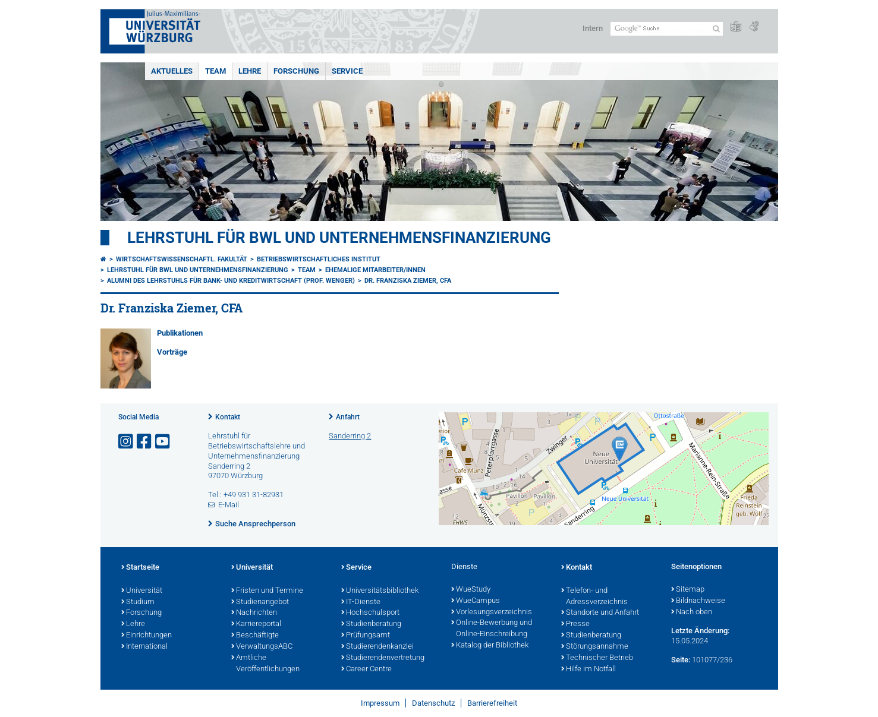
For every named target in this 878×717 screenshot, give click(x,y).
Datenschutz (433, 703)
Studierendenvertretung (382, 658)
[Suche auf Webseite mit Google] (666, 29)
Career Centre (366, 669)
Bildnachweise (698, 601)
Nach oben (691, 612)
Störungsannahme (594, 647)
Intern (593, 28)
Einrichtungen (146, 635)
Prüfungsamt (365, 635)
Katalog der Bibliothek (489, 645)
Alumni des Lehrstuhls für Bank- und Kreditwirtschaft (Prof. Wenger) (231, 281)
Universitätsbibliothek (379, 591)
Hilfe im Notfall (588, 669)
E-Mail (228, 504)
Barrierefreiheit (492, 703)
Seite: (680, 659)
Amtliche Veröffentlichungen (265, 664)
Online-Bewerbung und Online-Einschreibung (491, 629)
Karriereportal (256, 624)
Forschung (296, 71)
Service (347, 71)
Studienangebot (260, 602)
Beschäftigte (255, 635)
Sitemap (687, 590)
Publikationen (180, 333)
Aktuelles (172, 71)
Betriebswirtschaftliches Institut (318, 259)
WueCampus (475, 601)
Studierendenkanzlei (377, 647)
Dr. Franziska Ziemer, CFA (407, 281)
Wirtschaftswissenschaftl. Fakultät (181, 259)
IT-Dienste (360, 602)
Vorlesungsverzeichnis (491, 612)
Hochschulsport (370, 613)
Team (215, 71)
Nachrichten (254, 613)
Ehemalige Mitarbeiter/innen (375, 270)
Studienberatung (371, 624)
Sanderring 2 (350, 435)
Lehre (249, 71)
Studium (138, 602)
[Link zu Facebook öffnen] (145, 441)
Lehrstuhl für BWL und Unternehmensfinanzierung (339, 238)
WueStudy (470, 590)
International (144, 647)
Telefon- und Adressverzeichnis (594, 597)
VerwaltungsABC (261, 647)
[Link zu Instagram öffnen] (126, 441)
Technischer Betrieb (597, 658)
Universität (141, 591)
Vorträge (172, 352)
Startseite (140, 568)
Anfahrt (348, 417)
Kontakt (227, 417)
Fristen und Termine (267, 591)
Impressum (380, 703)
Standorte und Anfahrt (600, 613)
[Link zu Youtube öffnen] (163, 441)
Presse (575, 624)
